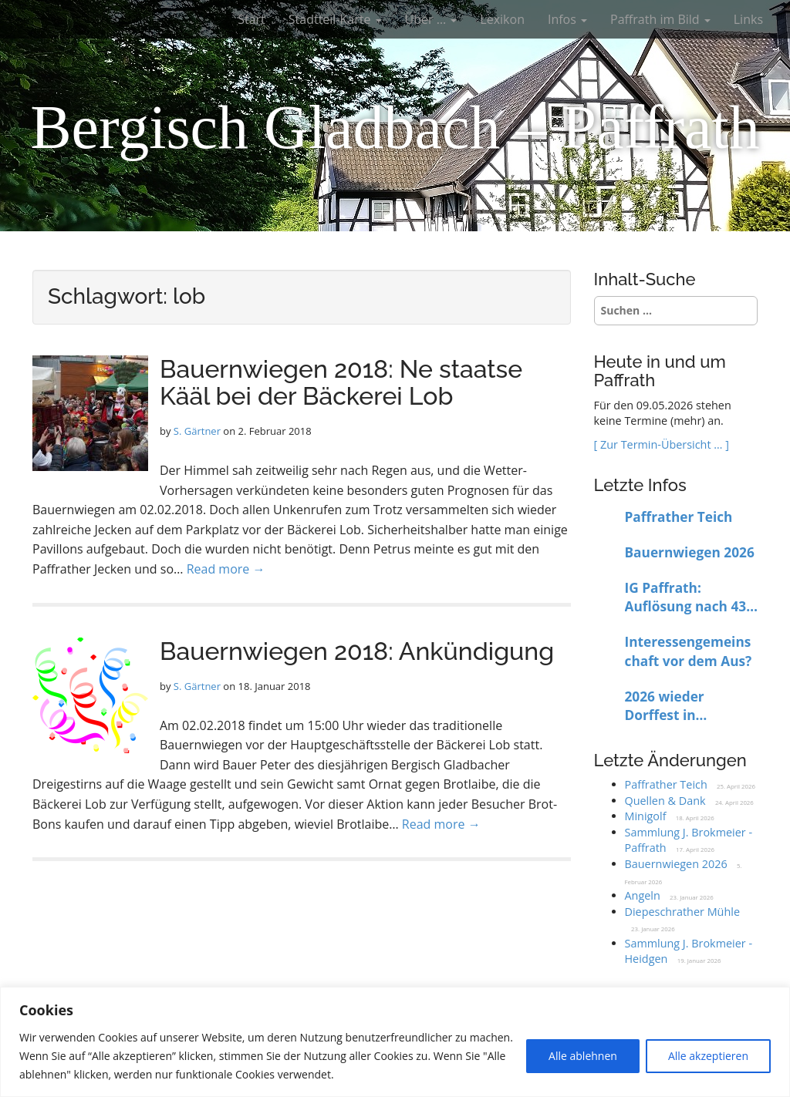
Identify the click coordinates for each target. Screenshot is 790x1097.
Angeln (642, 895)
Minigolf (646, 816)
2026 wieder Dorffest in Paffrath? (664, 706)
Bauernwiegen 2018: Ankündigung (357, 651)
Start (251, 19)
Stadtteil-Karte (335, 19)
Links (748, 19)
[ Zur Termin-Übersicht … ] (661, 444)
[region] (395, 1042)
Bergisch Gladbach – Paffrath (395, 127)
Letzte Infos (640, 485)
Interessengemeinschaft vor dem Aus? (688, 651)
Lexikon (502, 19)
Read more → (226, 568)
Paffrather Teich (679, 517)
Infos (567, 19)
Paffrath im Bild (660, 19)
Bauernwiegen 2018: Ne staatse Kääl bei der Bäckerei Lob (341, 382)
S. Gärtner (197, 431)
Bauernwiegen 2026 (690, 552)
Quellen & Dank (665, 800)
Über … (431, 19)
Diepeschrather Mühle (682, 911)
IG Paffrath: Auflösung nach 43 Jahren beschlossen (689, 598)
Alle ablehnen (583, 1055)
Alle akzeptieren (708, 1055)
